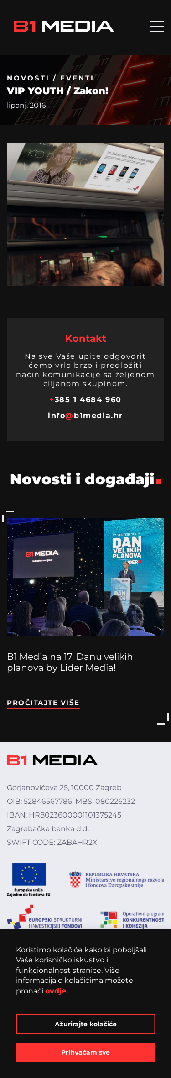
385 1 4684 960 (85, 399)
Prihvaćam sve (85, 1052)
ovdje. (56, 991)
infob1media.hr (85, 415)
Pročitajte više (43, 702)
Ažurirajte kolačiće (86, 1024)
